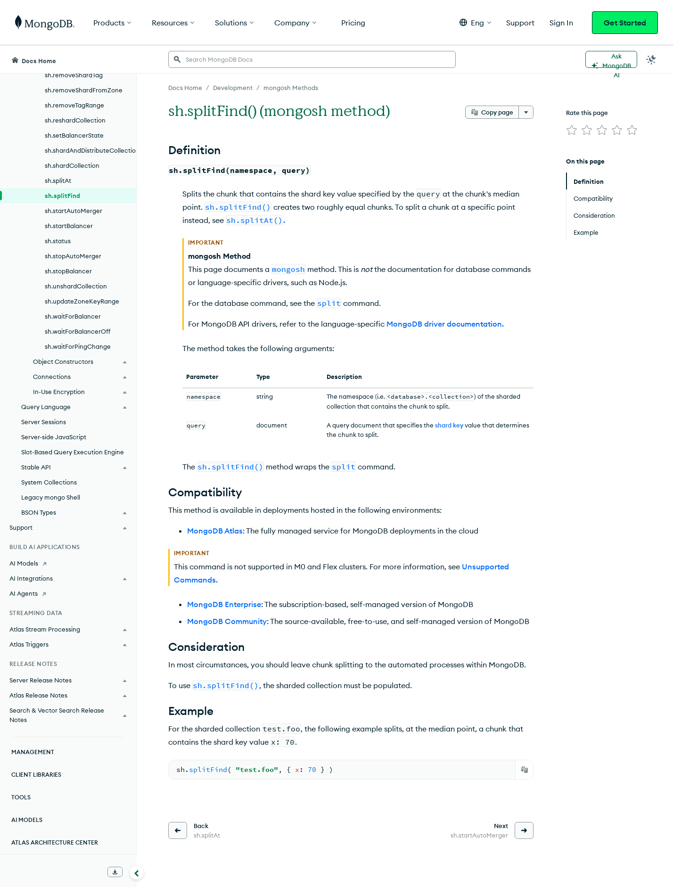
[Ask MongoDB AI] (611, 59)
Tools (21, 797)
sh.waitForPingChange (78, 346)
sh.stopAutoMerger (73, 256)
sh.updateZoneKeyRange (82, 301)
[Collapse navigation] (136, 872)
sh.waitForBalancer (73, 316)
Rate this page (587, 112)
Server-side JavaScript (53, 437)
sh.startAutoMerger (73, 210)
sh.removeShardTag (74, 75)
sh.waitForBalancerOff (77, 331)
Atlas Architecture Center (54, 842)
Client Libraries (36, 774)
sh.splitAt (58, 180)
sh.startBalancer (69, 226)
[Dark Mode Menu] (651, 59)
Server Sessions (43, 422)
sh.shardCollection (72, 165)
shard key (449, 425)
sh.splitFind (62, 195)
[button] (475, 22)
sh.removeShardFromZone (84, 90)
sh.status (58, 241)
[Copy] (524, 769)
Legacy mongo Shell (50, 497)
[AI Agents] (68, 593)
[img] (571, 130)
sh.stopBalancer (68, 271)
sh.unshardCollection (76, 286)
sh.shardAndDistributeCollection (90, 150)
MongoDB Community (227, 621)
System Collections (49, 482)
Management (32, 752)
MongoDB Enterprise (224, 604)
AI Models (26, 819)
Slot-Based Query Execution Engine (72, 452)
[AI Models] (68, 563)
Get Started (625, 22)
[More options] (525, 112)
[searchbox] (312, 59)
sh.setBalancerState (74, 135)
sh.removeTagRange (74, 105)
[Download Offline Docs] (115, 872)
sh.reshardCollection (75, 120)
